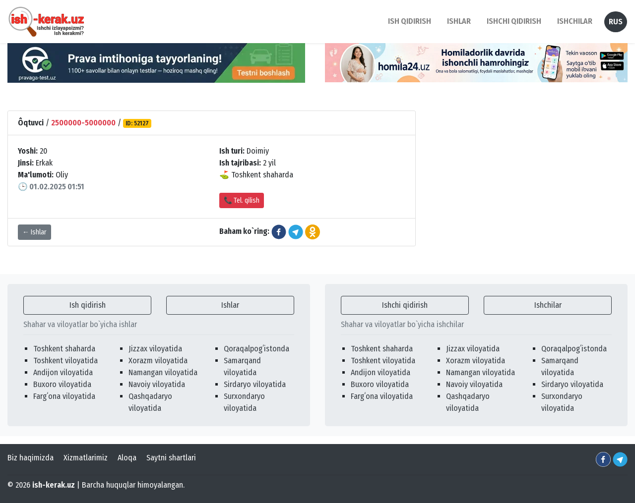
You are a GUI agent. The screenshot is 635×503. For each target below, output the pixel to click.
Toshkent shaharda (64, 348)
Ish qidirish (87, 305)
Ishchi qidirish (514, 21)
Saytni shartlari (171, 457)
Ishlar (230, 305)
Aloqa (127, 457)
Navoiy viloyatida (156, 384)
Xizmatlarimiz (86, 457)
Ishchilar (548, 305)
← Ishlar (34, 232)
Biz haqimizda (30, 457)
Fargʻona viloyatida (64, 396)
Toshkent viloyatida (65, 360)
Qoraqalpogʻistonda (256, 348)
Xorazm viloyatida (158, 360)
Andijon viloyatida (63, 372)
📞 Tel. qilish (241, 200)
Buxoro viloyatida (62, 384)
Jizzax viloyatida (155, 348)
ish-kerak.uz (53, 485)
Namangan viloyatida (162, 372)
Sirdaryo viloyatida (255, 384)
